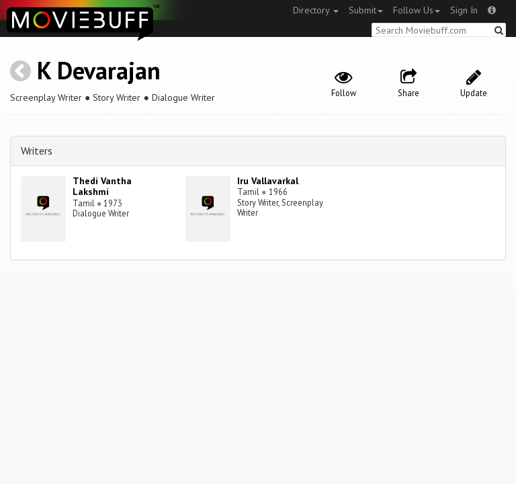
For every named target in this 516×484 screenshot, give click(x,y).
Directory (316, 10)
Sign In (464, 10)
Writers (36, 150)
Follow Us (416, 10)
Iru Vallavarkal (267, 181)
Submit (366, 10)
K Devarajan (99, 70)
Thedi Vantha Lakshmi (102, 186)
